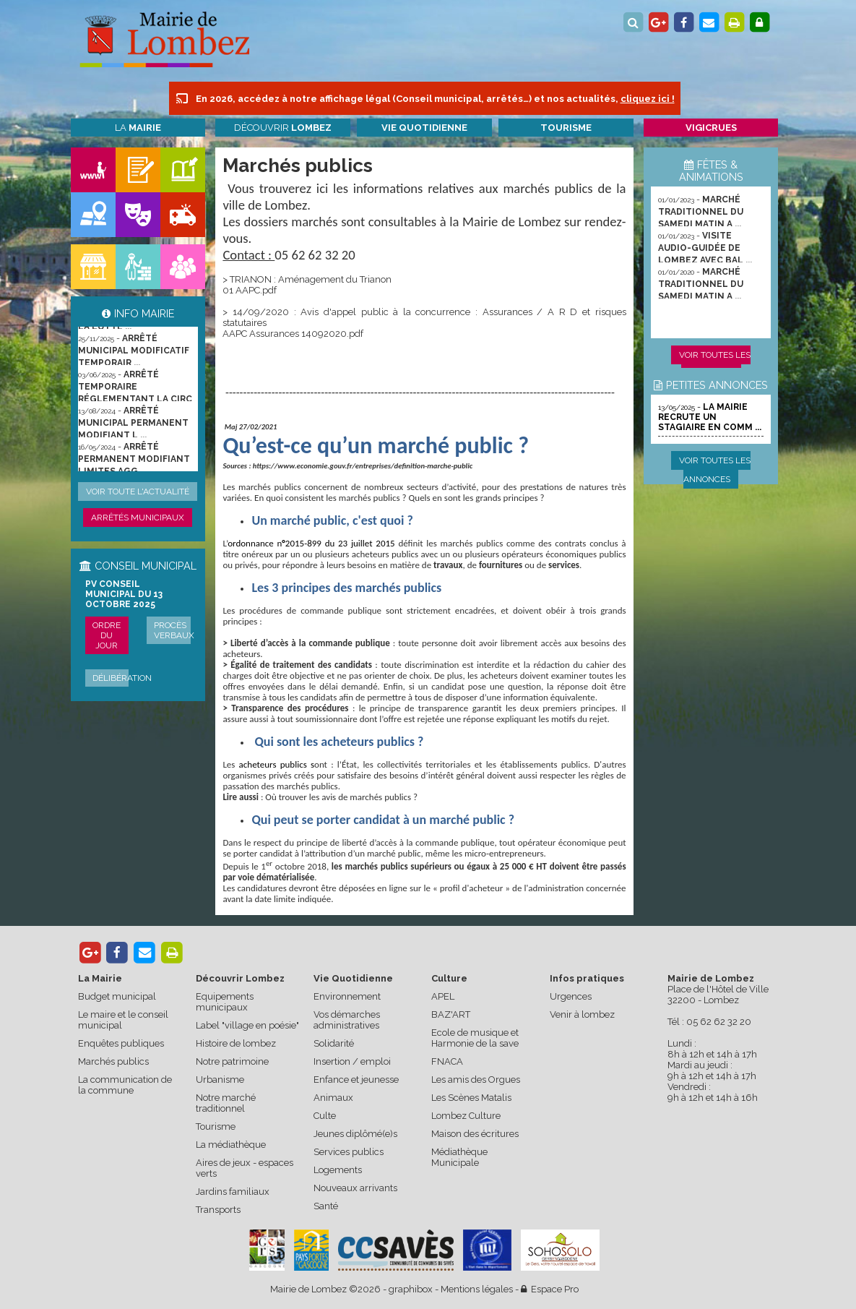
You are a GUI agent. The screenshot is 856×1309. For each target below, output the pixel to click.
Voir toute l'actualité (137, 491)
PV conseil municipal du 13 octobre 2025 (124, 594)
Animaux (333, 1097)
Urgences (571, 996)
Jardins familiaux (232, 1191)
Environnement (347, 996)
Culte (325, 1115)
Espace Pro (550, 1289)
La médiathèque (231, 1144)
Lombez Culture (466, 1115)
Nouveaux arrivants (355, 1188)
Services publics (349, 1151)
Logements (338, 1169)
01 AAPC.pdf (249, 290)
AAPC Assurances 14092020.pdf (292, 333)
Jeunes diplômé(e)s (355, 1133)
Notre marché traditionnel (226, 1103)
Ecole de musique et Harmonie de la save (475, 1038)
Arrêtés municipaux (137, 517)
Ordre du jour (106, 635)
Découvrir (283, 127)
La (138, 127)
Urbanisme (220, 1079)
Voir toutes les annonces (715, 469)
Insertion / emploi (352, 1061)
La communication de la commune (125, 1085)
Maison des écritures (475, 1133)
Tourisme (215, 1126)
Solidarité (334, 1043)
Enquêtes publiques (121, 1043)
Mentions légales (477, 1289)
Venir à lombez (582, 1014)
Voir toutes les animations (715, 364)
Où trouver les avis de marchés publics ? (341, 796)
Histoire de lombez (236, 1043)
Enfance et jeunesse (356, 1079)
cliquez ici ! (648, 98)
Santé (326, 1206)
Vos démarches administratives (347, 1020)
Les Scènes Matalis (471, 1097)
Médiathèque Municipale (459, 1157)
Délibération (122, 678)
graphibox (411, 1289)
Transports (218, 1209)
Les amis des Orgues (475, 1079)
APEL (442, 996)
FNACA (447, 1061)
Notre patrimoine (232, 1061)
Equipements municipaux (225, 1002)
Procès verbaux (174, 630)
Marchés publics (113, 1061)
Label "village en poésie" (247, 1025)
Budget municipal (117, 996)
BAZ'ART (450, 1014)
